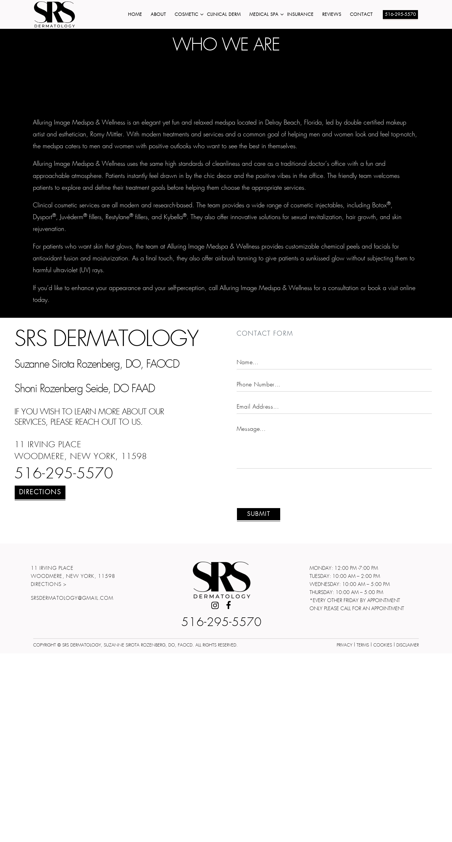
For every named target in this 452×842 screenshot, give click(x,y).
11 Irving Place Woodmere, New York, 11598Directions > (73, 765)
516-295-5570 (63, 663)
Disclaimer (407, 833)
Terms (363, 833)
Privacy (344, 833)
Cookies (382, 833)
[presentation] (280, 680)
